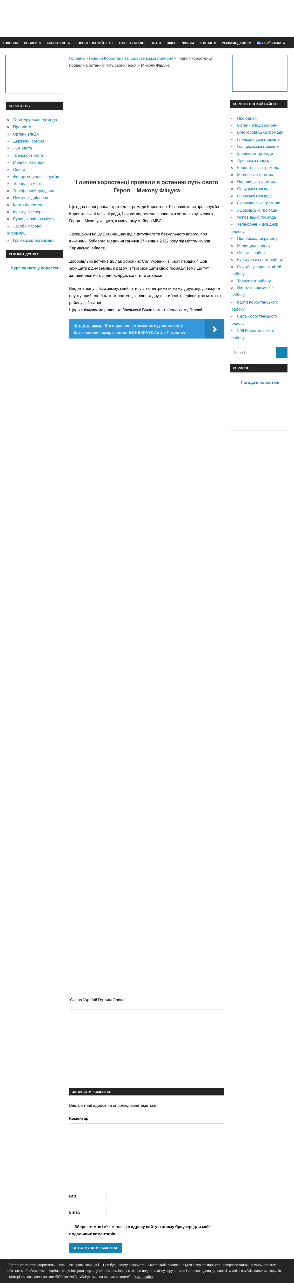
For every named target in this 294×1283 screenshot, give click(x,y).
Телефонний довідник (33, 190)
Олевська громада (254, 195)
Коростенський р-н (93, 43)
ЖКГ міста (22, 147)
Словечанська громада (258, 202)
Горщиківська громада (258, 146)
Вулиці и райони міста (33, 218)
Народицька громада (256, 181)
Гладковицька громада (258, 139)
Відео (172, 43)
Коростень (57, 43)
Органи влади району (257, 125)
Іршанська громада (255, 153)
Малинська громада (255, 174)
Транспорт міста (28, 155)
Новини (31, 43)
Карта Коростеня (28, 204)
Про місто (22, 126)
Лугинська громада (255, 160)
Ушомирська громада (257, 210)
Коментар (78, 1118)
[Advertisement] (200, 18)
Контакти (208, 43)
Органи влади (26, 134)
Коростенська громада (258, 167)
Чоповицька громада (256, 217)
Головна (10, 43)
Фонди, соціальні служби (36, 176)
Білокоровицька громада (260, 132)
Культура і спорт (28, 211)
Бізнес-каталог (132, 43)
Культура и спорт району (260, 259)
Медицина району (254, 245)
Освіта (19, 169)
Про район (247, 118)
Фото (156, 43)
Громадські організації (33, 240)
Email (74, 1212)
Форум (188, 43)
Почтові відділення (30, 197)
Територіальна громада (35, 119)
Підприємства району (257, 238)
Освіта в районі (251, 252)
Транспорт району (254, 280)
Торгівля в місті (27, 183)
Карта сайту (143, 1277)
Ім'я (73, 1195)
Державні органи (28, 140)
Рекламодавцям (236, 43)
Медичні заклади (29, 162)
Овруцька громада (254, 188)
